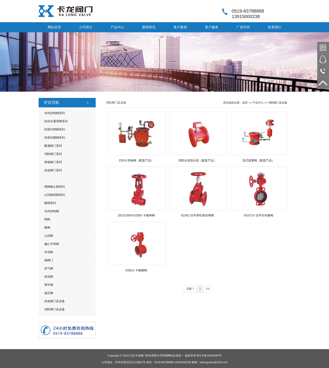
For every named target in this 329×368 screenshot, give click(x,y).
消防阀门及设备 (54, 309)
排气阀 (48, 268)
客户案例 (180, 27)
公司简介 (86, 27)
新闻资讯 (148, 27)
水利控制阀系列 (54, 113)
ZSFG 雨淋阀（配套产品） (136, 160)
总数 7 (190, 288)
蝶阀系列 (50, 203)
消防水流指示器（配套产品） (197, 160)
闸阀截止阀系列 (54, 186)
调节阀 (48, 284)
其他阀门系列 (53, 170)
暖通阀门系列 (53, 145)
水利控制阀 (51, 211)
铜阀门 (48, 260)
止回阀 (48, 235)
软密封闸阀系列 (54, 129)
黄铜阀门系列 (53, 162)
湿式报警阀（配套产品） (258, 160)
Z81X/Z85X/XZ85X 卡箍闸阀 (136, 215)
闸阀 (47, 219)
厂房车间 (243, 27)
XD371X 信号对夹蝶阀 (258, 215)
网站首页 (54, 27)
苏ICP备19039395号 (209, 355)
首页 (245, 102)
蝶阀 (47, 227)
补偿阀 (48, 252)
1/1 (208, 288)
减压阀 (48, 293)
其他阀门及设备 (54, 301)
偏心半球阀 (51, 244)
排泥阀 (48, 276)
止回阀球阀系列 (54, 194)
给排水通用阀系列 (56, 121)
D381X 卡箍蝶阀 (136, 270)
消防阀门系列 (53, 154)
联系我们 (274, 27)
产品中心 (117, 27)
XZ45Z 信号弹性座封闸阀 (197, 215)
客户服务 (211, 27)
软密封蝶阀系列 (54, 137)
